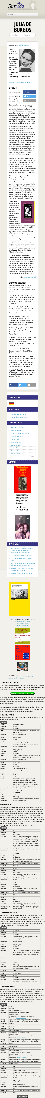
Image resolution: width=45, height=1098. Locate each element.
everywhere (27, 34)
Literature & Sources (23, 82)
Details (3, 722)
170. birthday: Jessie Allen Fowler (22, 555)
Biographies (13, 45)
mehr (32, 456)
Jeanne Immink (16, 442)
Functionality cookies (8, 912)
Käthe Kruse (15, 439)
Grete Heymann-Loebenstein (20, 433)
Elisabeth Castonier (17, 436)
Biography (12, 82)
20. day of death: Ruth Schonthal (21, 573)
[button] (29, 92)
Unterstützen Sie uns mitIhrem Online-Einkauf (22, 623)
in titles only (27, 35)
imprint (25, 676)
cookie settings (19, 678)
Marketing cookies (7, 987)
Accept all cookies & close (22, 693)
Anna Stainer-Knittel (17, 427)
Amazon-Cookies (21, 1018)
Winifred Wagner (16, 430)
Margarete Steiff (16, 445)
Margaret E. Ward (30, 277)
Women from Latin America (19, 417)
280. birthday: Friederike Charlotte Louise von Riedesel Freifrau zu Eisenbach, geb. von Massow (22, 550)
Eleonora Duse (16, 451)
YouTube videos (5, 804)
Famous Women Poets (18, 414)
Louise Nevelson (16, 448)
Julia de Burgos (24, 45)
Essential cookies (7, 715)
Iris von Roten (15, 454)
